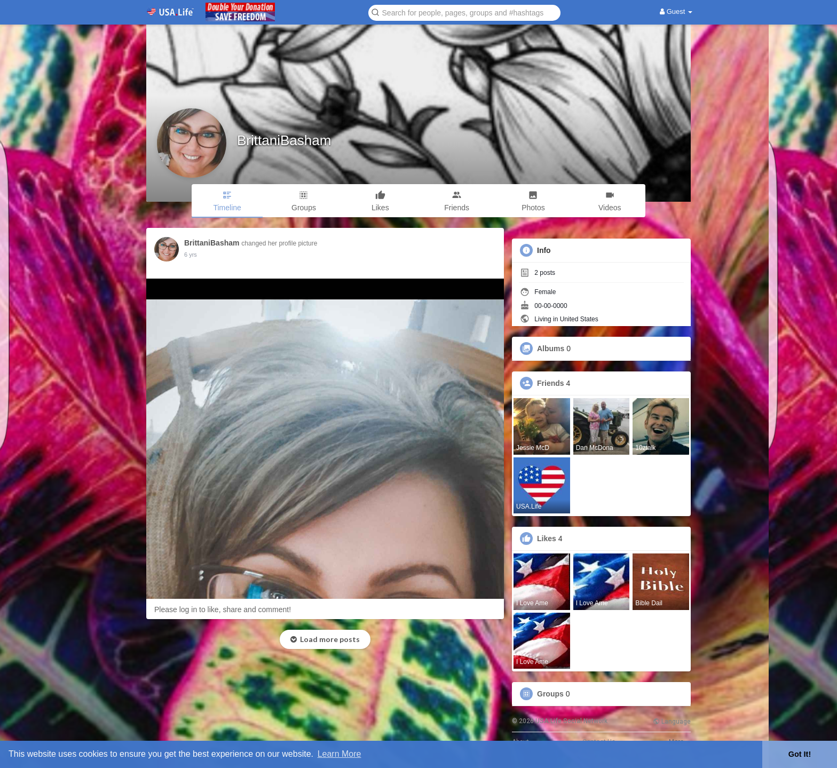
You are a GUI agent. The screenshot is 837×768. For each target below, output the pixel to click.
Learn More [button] (339, 753)
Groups (550, 694)
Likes (546, 538)
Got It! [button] (799, 754)
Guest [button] (676, 11)
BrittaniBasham (284, 140)
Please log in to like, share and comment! (222, 609)
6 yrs (190, 254)
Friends (550, 383)
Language (672, 721)
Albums (550, 348)
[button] (464, 12)
